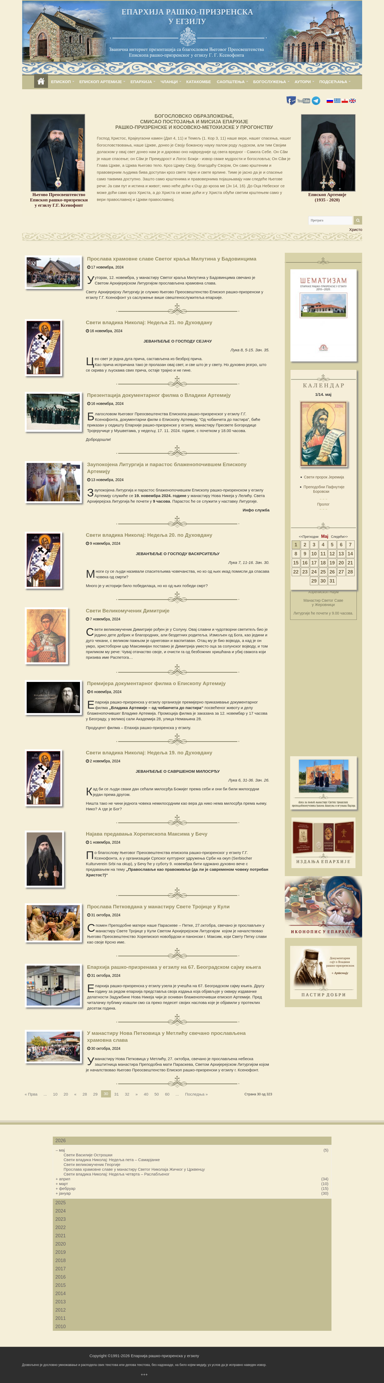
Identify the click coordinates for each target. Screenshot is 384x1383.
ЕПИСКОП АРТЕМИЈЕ (100, 81)
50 (156, 1094)
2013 (60, 1301)
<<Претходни (309, 537)
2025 (60, 1202)
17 (314, 563)
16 (304, 563)
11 (323, 553)
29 (95, 1094)
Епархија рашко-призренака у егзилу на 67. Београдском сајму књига (174, 967)
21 (350, 563)
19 (332, 563)
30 (323, 581)
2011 (60, 1318)
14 (350, 553)
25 (323, 572)
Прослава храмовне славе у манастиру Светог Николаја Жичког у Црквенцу (134, 1169)
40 (146, 1094)
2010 (60, 1326)
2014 (60, 1293)
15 (295, 563)
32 (127, 1094)
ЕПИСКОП (61, 81)
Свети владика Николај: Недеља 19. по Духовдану (149, 752)
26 (332, 572)
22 (295, 572)
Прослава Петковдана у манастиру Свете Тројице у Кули (158, 906)
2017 (60, 1268)
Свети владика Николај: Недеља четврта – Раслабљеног (117, 1174)
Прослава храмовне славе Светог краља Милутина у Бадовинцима (172, 259)
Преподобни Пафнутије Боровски (323, 489)
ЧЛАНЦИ (169, 81)
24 (314, 572)
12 (332, 553)
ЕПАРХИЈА (141, 81)
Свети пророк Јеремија (324, 477)
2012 (60, 1310)
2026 (60, 1140)
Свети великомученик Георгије (92, 1164)
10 (55, 1094)
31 (116, 1094)
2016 (60, 1277)
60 (167, 1094)
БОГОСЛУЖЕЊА (269, 81)
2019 (60, 1252)
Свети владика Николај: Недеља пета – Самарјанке (112, 1159)
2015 (60, 1285)
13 (341, 553)
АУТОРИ (303, 81)
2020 (60, 1244)
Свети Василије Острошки (88, 1155)
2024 (60, 1211)
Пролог (323, 504)
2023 (60, 1219)
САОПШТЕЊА (231, 81)
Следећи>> (339, 537)
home (41, 81)
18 (323, 563)
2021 (60, 1235)
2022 (60, 1227)
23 (304, 572)
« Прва (31, 1094)
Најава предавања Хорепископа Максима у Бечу (146, 834)
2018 (60, 1260)
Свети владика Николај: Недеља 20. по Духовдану (149, 535)
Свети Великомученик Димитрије (128, 610)
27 (341, 572)
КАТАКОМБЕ (198, 81)
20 (65, 1094)
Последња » (196, 1094)
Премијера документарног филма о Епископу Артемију (156, 683)
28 (85, 1094)
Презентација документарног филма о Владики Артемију (159, 395)
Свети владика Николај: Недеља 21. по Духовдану (149, 322)
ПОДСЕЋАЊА (333, 81)
